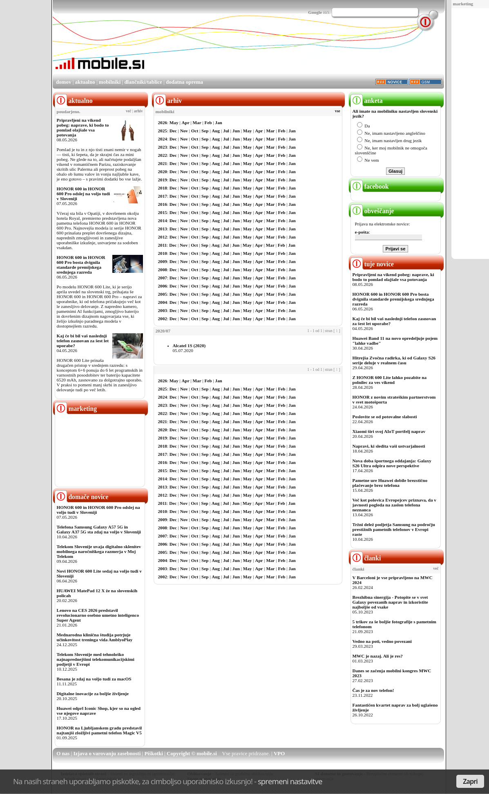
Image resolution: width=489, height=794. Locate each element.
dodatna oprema (184, 82)
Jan (218, 122)
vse (337, 111)
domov (63, 82)
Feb (208, 122)
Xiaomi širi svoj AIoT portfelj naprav (389, 431)
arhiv (138, 111)
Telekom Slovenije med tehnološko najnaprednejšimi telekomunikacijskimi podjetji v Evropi (95, 659)
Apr (185, 122)
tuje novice (372, 264)
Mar (197, 122)
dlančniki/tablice (143, 82)
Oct (194, 130)
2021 (162, 163)
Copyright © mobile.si (192, 753)
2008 (162, 269)
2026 (162, 122)
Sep (204, 130)
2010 (162, 253)
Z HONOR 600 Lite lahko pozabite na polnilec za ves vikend (390, 380)
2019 (162, 179)
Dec (173, 130)
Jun (236, 130)
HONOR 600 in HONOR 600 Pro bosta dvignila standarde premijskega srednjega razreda (81, 264)
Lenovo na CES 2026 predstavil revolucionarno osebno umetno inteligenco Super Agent (98, 615)
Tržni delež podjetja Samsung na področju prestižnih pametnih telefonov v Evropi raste (394, 529)
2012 (162, 236)
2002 (162, 318)
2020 (162, 171)
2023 (162, 147)
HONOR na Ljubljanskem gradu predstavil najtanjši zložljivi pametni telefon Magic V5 (99, 730)
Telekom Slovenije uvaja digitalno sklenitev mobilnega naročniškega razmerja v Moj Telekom (99, 551)
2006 (162, 285)
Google (315, 12)
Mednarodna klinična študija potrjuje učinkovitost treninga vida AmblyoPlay (95, 637)
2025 (162, 130)
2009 (162, 261)
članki (366, 558)
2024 (162, 138)
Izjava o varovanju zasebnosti (107, 753)
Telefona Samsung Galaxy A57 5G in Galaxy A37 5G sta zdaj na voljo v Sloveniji (99, 529)
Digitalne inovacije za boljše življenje (93, 693)
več (128, 111)
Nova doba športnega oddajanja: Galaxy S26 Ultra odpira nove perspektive (392, 463)
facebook (370, 186)
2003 (162, 310)
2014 (162, 220)
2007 (162, 277)
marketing (463, 3)
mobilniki (110, 82)
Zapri (470, 781)
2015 (162, 212)
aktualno (85, 82)
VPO (279, 753)
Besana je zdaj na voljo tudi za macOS (94, 678)
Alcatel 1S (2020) (189, 345)
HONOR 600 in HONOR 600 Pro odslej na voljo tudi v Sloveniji (83, 193)
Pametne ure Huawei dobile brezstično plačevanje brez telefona (390, 483)
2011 (162, 245)
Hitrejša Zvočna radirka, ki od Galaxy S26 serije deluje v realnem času (394, 360)
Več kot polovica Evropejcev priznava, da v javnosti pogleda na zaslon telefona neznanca (394, 504)
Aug (216, 130)
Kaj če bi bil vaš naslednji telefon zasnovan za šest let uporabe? (83, 340)
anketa (367, 100)
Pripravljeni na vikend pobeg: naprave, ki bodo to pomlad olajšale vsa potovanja (83, 127)
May (174, 122)
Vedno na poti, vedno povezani (382, 641)
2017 (162, 196)
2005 (162, 294)
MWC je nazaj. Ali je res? (378, 655)
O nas (62, 753)
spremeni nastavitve (290, 781)
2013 (162, 228)
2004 (162, 302)
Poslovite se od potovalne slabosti (385, 416)
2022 (162, 155)
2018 (162, 187)
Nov (184, 130)
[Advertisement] (295, 50)
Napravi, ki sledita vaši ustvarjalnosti (389, 446)
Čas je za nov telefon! (373, 690)
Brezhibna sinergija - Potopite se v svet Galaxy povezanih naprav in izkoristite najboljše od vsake (390, 602)
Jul (226, 130)
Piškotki (153, 753)
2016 (162, 204)
